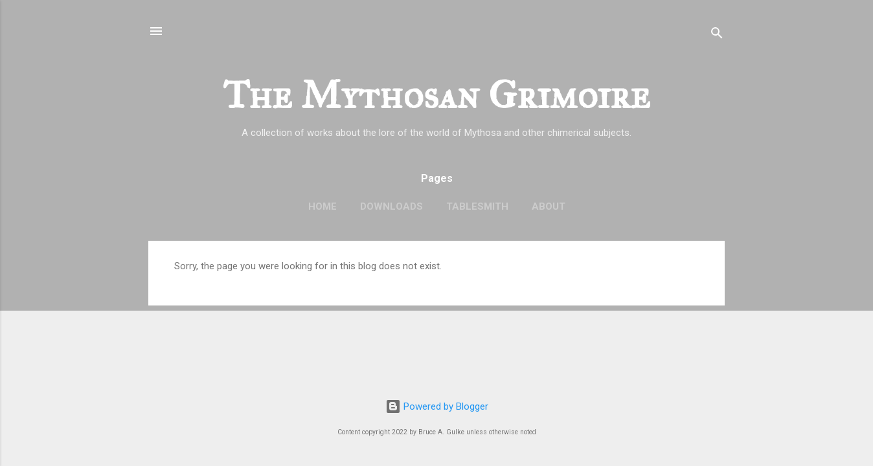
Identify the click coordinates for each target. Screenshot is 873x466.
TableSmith (477, 206)
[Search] (717, 35)
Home (322, 206)
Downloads (391, 206)
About (548, 206)
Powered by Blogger (436, 406)
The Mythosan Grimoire (436, 94)
